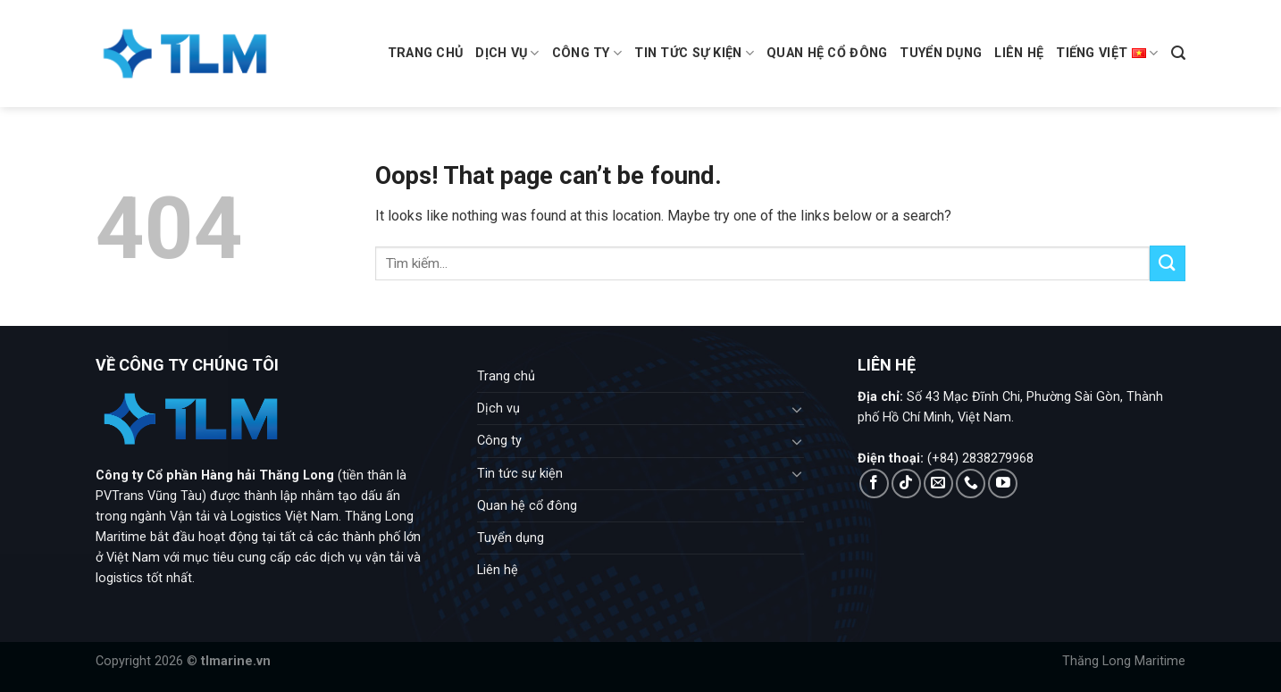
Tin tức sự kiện (694, 53)
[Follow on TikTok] (906, 483)
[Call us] (970, 483)
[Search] (1178, 53)
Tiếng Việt (1107, 54)
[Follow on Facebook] (874, 483)
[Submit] (1167, 263)
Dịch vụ (507, 53)
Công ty (587, 53)
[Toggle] (798, 409)
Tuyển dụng (941, 53)
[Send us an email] (938, 483)
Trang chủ (426, 53)
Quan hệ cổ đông (826, 53)
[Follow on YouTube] (1002, 483)
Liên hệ (1018, 53)
